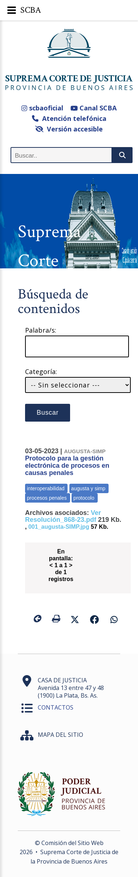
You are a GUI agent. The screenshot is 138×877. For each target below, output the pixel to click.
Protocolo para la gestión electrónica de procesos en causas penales (67, 462)
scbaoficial (42, 107)
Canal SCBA (93, 107)
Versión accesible (69, 129)
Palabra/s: (40, 330)
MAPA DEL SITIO (60, 735)
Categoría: (41, 371)
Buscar (47, 412)
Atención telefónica (69, 118)
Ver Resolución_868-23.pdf (63, 516)
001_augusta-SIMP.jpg (58, 527)
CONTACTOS (55, 707)
